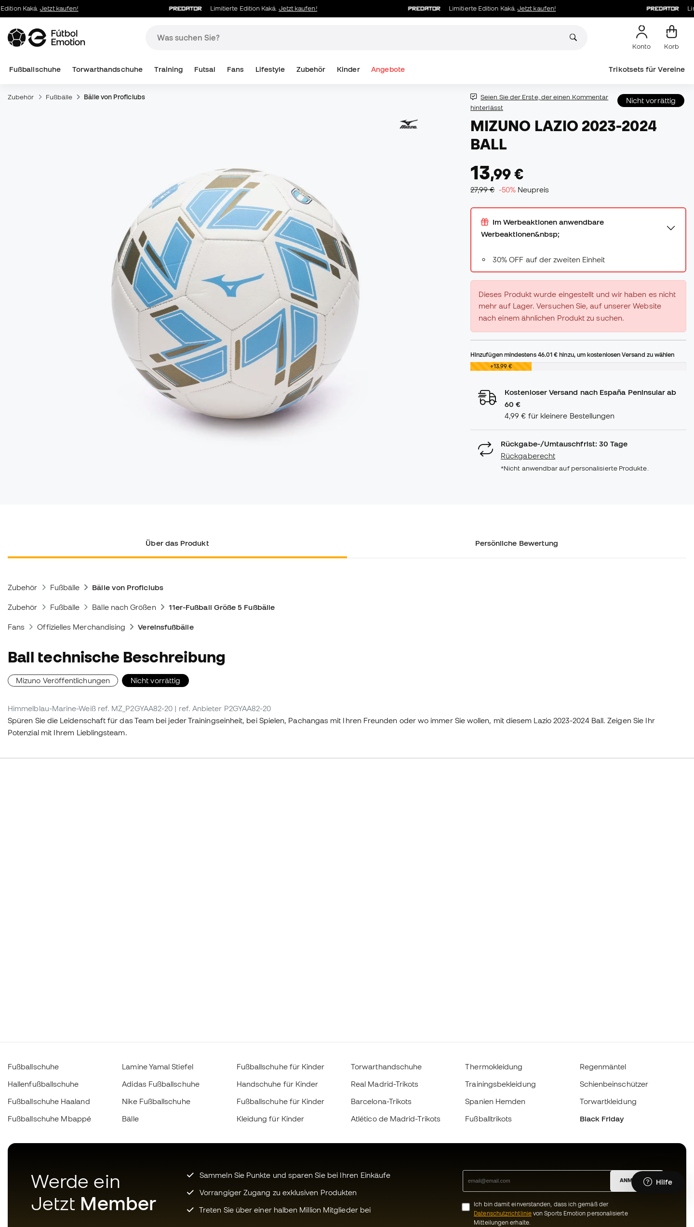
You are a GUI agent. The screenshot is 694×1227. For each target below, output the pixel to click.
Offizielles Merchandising (81, 626)
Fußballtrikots (488, 1118)
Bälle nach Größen (124, 607)
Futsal (204, 69)
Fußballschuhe (35, 69)
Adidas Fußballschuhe (161, 1083)
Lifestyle (270, 69)
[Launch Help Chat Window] (657, 1182)
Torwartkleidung (608, 1101)
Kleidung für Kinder (270, 1118)
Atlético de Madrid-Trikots (395, 1118)
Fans (235, 69)
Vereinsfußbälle (165, 626)
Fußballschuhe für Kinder (281, 1066)
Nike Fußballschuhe (156, 1101)
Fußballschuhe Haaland (49, 1101)
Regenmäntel (603, 1066)
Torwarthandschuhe (107, 69)
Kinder (348, 69)
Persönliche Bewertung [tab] (517, 543)
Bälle (130, 1118)
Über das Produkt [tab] (177, 543)
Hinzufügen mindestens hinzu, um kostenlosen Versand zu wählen (572, 354)
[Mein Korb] (671, 37)
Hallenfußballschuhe (43, 1083)
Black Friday (602, 1118)
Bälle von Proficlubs (114, 97)
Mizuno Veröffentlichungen (63, 680)
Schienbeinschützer (614, 1083)
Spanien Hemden (495, 1101)
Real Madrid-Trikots (384, 1083)
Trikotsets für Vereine (647, 69)
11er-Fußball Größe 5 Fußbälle (222, 607)
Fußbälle (59, 97)
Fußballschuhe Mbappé (50, 1118)
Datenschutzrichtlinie (503, 1213)
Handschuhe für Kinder (278, 1083)
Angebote (388, 69)
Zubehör (311, 69)
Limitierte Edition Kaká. (248, 8)
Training (168, 69)
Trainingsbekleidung (500, 1083)
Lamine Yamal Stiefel (157, 1066)
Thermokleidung (493, 1066)
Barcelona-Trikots (381, 1101)
